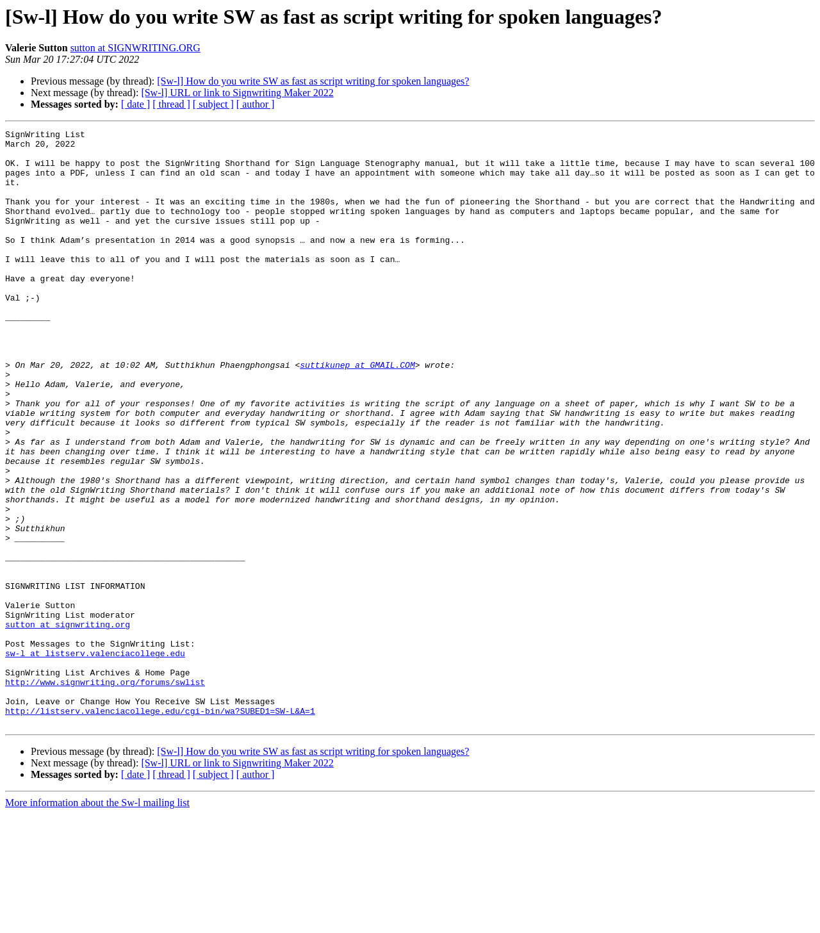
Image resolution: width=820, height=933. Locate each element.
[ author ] (255, 104)
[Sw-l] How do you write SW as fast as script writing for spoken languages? (313, 81)
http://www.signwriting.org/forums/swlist (105, 793)
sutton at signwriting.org (67, 724)
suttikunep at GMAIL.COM (357, 412)
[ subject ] (213, 104)
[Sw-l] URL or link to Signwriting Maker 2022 (237, 92)
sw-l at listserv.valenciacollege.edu (95, 758)
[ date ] (135, 104)
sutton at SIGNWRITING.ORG (135, 47)
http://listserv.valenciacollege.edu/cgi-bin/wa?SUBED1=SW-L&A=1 (160, 828)
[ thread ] (171, 104)
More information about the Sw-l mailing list (97, 921)
